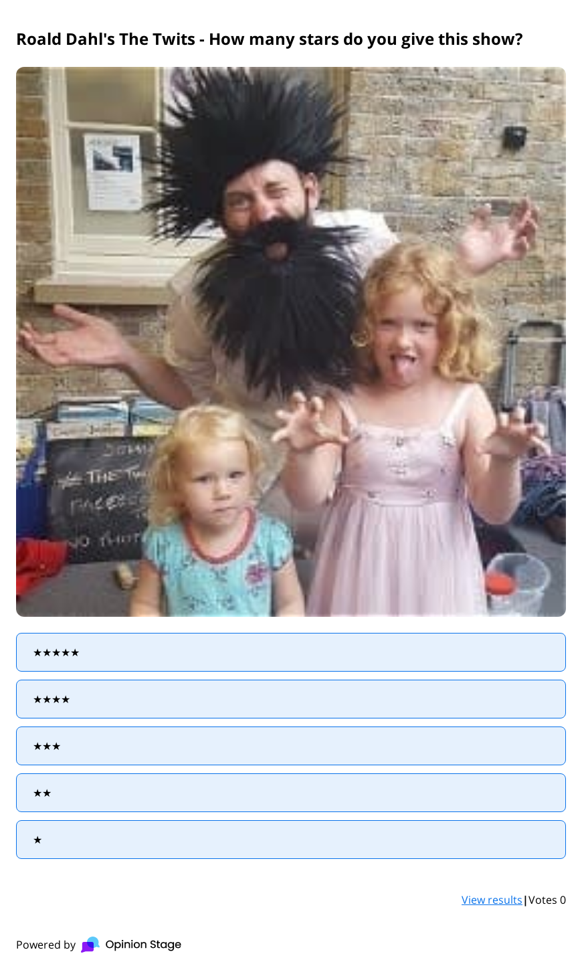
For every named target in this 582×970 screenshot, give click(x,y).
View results (492, 899)
